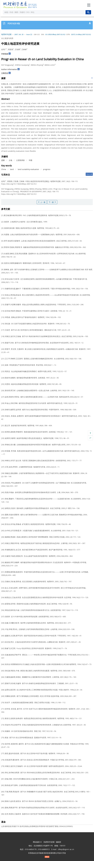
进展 (3, 160)
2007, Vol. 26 (19, 34)
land (12, 169)
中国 (30, 160)
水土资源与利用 (7, 38)
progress (46, 169)
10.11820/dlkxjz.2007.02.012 (55, 34)
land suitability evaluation (28, 169)
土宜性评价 (20, 160)
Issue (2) (29, 34)
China (3, 169)
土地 (10, 160)
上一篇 (41, 202)
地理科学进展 (6, 34)
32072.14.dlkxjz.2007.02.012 (81, 34)
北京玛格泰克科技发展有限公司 (47, 853)
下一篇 (52, 202)
